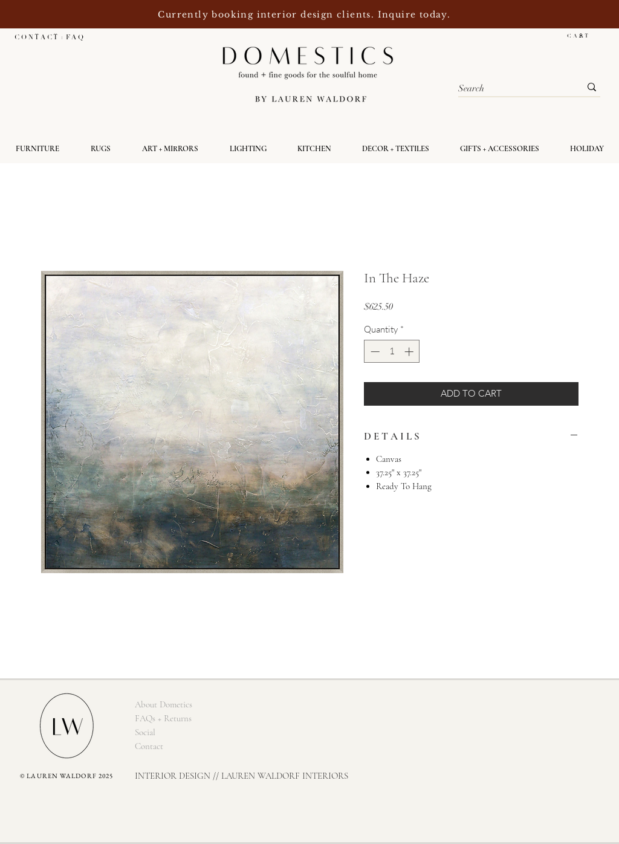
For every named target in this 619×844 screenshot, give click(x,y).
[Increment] (410, 351)
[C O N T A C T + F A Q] (48, 37)
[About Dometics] (163, 705)
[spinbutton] (392, 351)
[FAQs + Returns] (163, 719)
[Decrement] (374, 351)
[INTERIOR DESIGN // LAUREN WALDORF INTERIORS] (241, 776)
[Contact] (148, 746)
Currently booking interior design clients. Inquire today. (305, 14)
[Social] (145, 732)
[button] (583, 36)
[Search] (510, 88)
